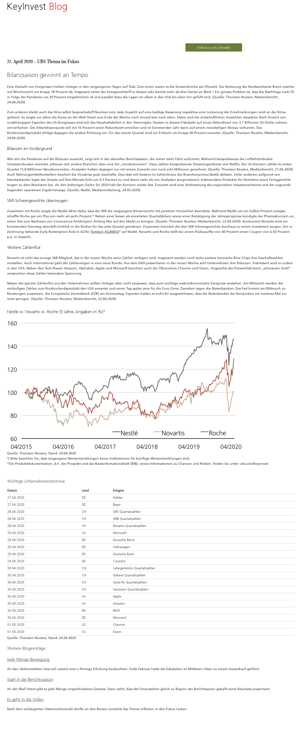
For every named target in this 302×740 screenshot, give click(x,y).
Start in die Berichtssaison (30, 679)
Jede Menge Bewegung (28, 659)
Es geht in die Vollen (25, 699)
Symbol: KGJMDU (105, 232)
